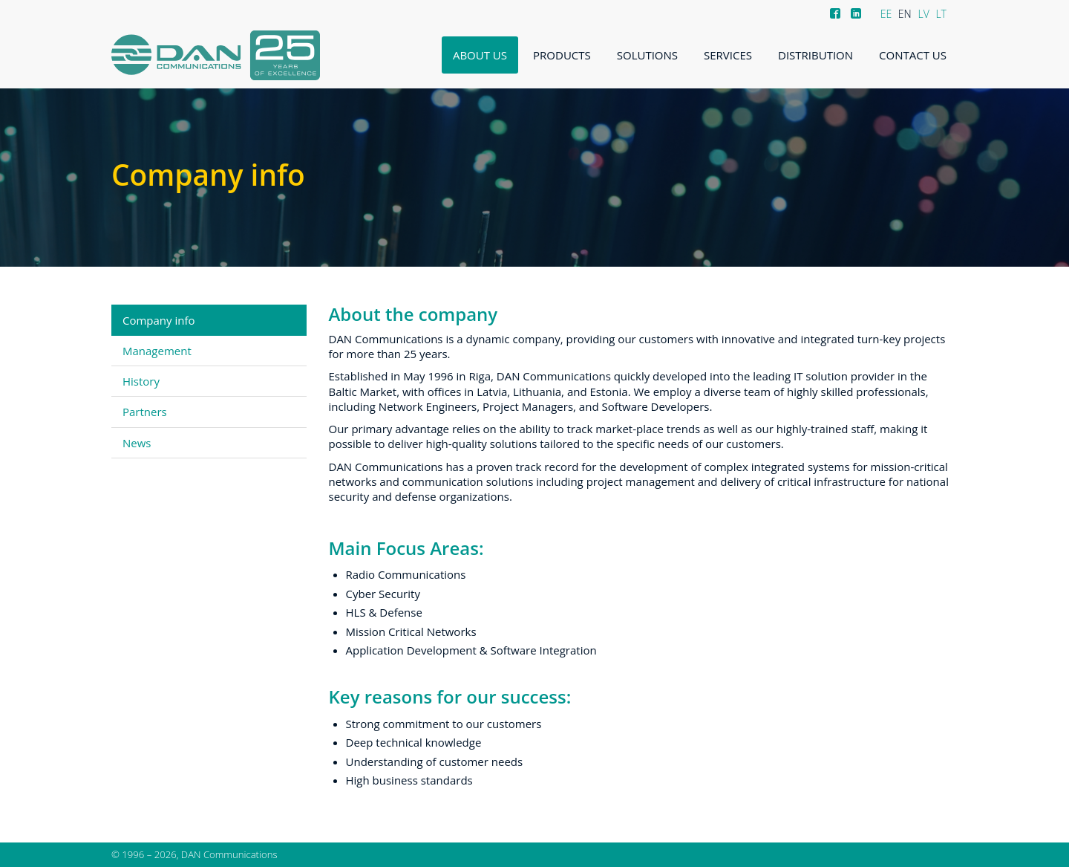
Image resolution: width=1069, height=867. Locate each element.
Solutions (647, 55)
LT (941, 14)
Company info (158, 320)
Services (728, 55)
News (136, 442)
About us (480, 55)
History (141, 381)
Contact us (913, 55)
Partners (144, 411)
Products (562, 55)
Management (157, 350)
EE (886, 14)
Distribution (815, 55)
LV (923, 14)
